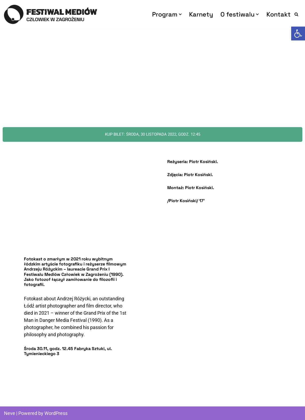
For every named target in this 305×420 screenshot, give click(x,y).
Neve (9, 413)
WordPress (56, 413)
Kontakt (278, 14)
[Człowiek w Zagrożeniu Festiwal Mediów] (50, 14)
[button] (180, 14)
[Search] (296, 14)
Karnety (201, 14)
